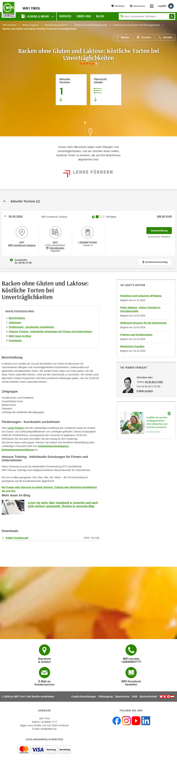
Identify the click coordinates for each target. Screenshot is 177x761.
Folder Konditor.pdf (17, 537)
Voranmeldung (161, 229)
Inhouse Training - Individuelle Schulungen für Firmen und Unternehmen (50, 331)
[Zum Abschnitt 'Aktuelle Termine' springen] (71, 89)
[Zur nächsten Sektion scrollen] (88, 129)
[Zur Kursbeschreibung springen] (105, 89)
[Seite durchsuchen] (147, 16)
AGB (134, 696)
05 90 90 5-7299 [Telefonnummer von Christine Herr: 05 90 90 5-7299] (154, 382)
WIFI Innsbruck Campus (22, 245)
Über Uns (84, 16)
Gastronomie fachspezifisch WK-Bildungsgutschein (136, 25)
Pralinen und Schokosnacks (136, 334)
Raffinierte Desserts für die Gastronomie (143, 322)
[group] (88, 64)
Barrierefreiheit (148, 696)
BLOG (100, 16)
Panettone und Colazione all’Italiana (141, 295)
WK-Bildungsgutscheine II (56, 25)
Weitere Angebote (30, 25)
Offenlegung (106, 696)
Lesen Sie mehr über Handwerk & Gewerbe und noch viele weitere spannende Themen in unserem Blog (63, 504)
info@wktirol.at (49, 728)
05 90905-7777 (49, 722)
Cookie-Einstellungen (83, 696)
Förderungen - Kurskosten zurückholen (31, 327)
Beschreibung (17, 318)
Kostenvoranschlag (154, 262)
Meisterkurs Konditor (132, 346)
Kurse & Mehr (36, 16)
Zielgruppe (15, 322)
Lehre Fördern (16, 428)
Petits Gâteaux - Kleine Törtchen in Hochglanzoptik (140, 309)
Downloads (15, 340)
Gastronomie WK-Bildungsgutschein (91, 25)
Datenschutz (122, 696)
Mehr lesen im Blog (20, 336)
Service (65, 16)
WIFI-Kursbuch (10, 25)
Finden (171, 16)
